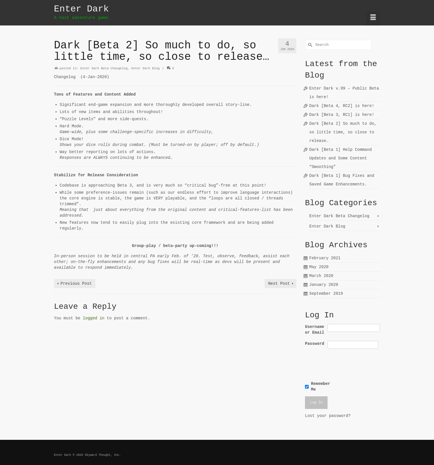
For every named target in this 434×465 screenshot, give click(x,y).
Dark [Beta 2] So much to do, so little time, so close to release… (342, 132)
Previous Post (76, 283)
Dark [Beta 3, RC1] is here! (341, 114)
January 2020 (323, 284)
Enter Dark (81, 9)
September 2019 (326, 293)
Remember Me (320, 386)
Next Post (279, 283)
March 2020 (321, 276)
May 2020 (318, 267)
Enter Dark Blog (145, 68)
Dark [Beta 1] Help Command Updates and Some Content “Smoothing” (340, 158)
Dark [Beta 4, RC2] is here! (341, 106)
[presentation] (344, 364)
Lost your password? (328, 415)
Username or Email (314, 329)
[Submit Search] (309, 45)
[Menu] (373, 18)
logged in (93, 318)
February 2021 (324, 258)
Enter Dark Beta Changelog (104, 68)
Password (314, 343)
